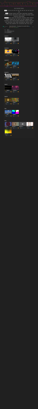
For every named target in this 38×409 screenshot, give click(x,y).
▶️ (18, 43)
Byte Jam (18, 13)
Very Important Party (21, 23)
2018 (18, 10)
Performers (22, 8)
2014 (10, 10)
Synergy (10, 23)
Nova (33, 20)
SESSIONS (17, 22)
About (15, 8)
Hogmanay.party (27, 19)
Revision (14, 22)
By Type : (7, 13)
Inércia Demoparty (6, 20)
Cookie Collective (9, 32)
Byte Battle (14, 13)
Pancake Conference (10, 22)
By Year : (6, 10)
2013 (8, 10)
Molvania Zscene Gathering (16, 20)
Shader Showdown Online (22, 22)
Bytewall (21, 13)
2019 (20, 10)
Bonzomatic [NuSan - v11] (10, 31)
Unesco (17, 23)
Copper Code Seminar (24, 13)
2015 (12, 10)
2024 (30, 10)
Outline (6, 22)
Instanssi (31, 19)
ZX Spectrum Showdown (21, 16)
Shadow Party (27, 22)
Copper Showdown (30, 13)
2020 (22, 10)
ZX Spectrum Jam (16, 16)
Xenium (28, 23)
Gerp (21, 19)
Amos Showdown (10, 13)
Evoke (16, 19)
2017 (16, 10)
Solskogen (7, 23)
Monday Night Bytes (22, 20)
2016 (14, 10)
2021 (24, 10)
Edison (14, 19)
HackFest (24, 19)
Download (9, 43)
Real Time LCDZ (18, 8)
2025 (32, 10)
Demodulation (7, 19)
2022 (26, 10)
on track (31, 23)
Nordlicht (30, 20)
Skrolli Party (31, 22)
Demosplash (11, 19)
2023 (28, 10)
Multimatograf (27, 20)
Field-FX (19, 19)
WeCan (25, 23)
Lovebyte (11, 20)
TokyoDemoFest (14, 23)
